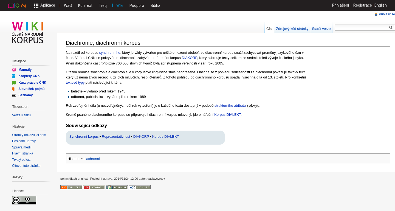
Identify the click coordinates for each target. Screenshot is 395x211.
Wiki (119, 5)
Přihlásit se (387, 14)
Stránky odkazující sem (29, 135)
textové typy (75, 82)
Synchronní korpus (84, 136)
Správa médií (22, 147)
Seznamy (25, 95)
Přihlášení (340, 5)
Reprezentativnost (116, 136)
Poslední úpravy (24, 141)
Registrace (362, 5)
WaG (68, 5)
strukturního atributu (230, 105)
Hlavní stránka (22, 153)
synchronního (109, 52)
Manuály (25, 70)
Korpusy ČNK (29, 76)
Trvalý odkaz (21, 160)
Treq (103, 5)
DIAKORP (189, 58)
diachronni (92, 158)
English (380, 5)
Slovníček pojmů (31, 89)
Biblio (155, 5)
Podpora (136, 5)
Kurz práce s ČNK (32, 82)
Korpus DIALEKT (227, 114)
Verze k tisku (21, 115)
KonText (85, 5)
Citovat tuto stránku (26, 166)
